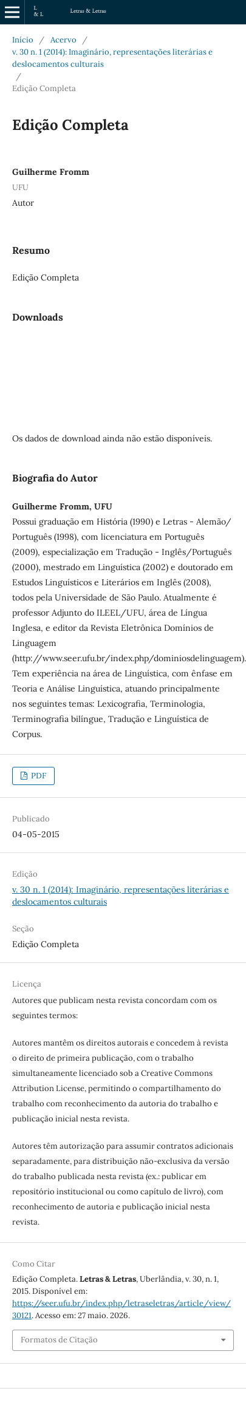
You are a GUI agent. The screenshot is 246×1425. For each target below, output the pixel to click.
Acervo (63, 40)
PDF (37, 775)
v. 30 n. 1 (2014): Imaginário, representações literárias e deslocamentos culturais (112, 58)
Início (22, 40)
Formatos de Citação (59, 1340)
